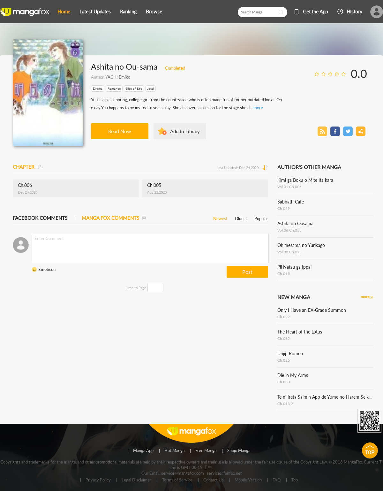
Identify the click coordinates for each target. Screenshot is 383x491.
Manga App (143, 451)
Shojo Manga (238, 451)
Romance (114, 88)
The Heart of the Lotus (299, 331)
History (354, 11)
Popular (261, 217)
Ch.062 (283, 338)
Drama (97, 88)
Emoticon (47, 269)
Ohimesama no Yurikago (301, 245)
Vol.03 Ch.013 (289, 251)
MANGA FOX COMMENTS (114, 218)
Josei (150, 88)
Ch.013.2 (285, 403)
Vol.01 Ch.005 (289, 186)
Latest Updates (95, 11)
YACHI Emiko (117, 77)
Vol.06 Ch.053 (289, 230)
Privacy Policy (98, 480)
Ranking (128, 11)
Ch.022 (283, 316)
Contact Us (213, 480)
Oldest (241, 217)
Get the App (315, 11)
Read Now (119, 131)
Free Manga (205, 451)
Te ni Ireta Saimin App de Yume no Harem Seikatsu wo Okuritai (325, 397)
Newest (220, 217)
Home (63, 11)
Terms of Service (177, 480)
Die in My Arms (292, 375)
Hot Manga (174, 451)
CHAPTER (29, 167)
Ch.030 (283, 382)
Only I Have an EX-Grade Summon (311, 310)
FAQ (277, 480)
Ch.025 (283, 360)
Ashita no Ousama (295, 223)
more (258, 107)
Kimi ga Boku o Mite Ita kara (305, 180)
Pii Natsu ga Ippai (294, 267)
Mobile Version (248, 480)
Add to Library (185, 131)
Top (294, 480)
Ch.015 (283, 273)
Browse (154, 11)
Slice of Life (134, 88)
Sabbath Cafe (290, 201)
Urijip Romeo (290, 353)
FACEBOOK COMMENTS (40, 218)
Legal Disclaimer (136, 480)
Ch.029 (283, 208)
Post (247, 272)
